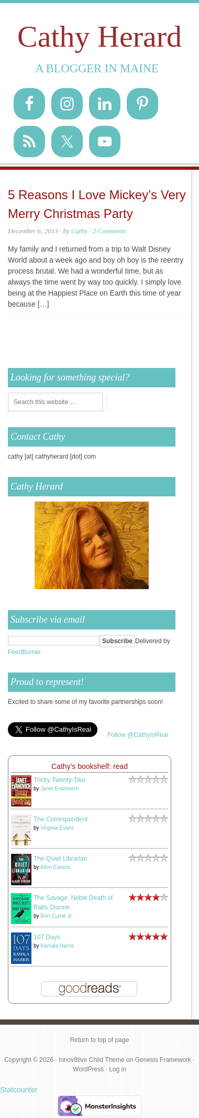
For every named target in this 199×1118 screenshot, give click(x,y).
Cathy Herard (99, 36)
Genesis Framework (163, 1059)
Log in (117, 1069)
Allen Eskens (55, 867)
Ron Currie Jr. (56, 916)
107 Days (47, 937)
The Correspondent (60, 819)
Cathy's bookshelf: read (89, 766)
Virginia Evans (57, 828)
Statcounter (19, 1090)
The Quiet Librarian (60, 858)
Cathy (79, 231)
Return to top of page (99, 1040)
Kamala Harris (56, 946)
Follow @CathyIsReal (137, 735)
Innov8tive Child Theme (92, 1059)
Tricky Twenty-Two (59, 780)
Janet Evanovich (59, 788)
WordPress (88, 1069)
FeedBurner (24, 652)
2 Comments (110, 231)
